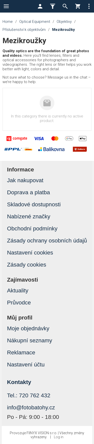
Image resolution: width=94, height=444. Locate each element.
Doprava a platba (28, 192)
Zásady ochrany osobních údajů (47, 240)
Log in (58, 437)
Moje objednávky (28, 328)
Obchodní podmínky (32, 228)
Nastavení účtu (26, 364)
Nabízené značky (28, 216)
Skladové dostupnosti (34, 204)
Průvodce (19, 302)
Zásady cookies (26, 265)
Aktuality (17, 290)
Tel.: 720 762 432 (28, 395)
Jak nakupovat (25, 180)
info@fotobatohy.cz (31, 407)
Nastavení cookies (30, 252)
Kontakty (19, 382)
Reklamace (21, 352)
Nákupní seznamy (29, 340)
